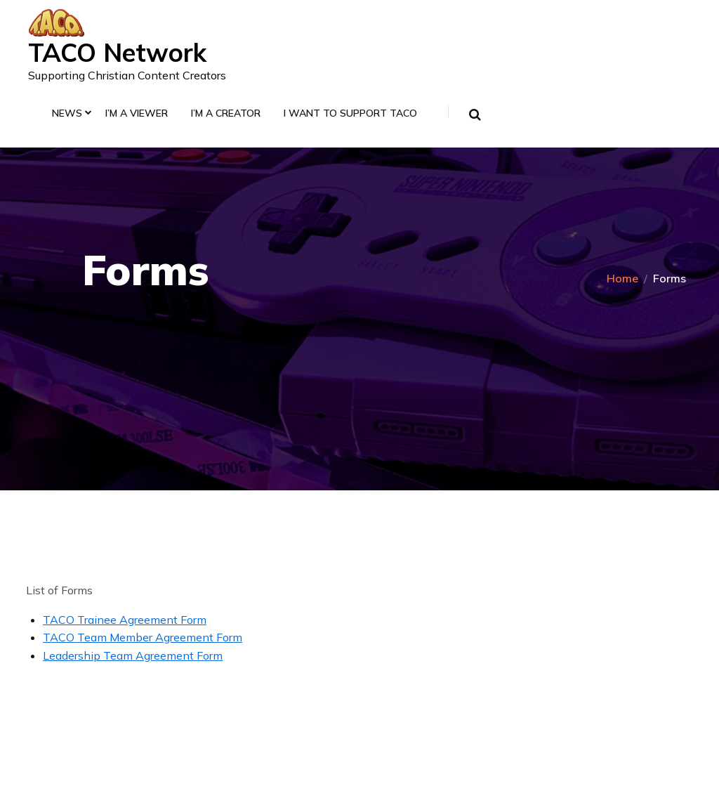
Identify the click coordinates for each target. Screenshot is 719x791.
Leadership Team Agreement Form (133, 655)
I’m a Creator (225, 113)
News (67, 113)
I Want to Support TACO (350, 113)
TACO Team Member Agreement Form (142, 637)
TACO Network (117, 52)
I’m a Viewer (136, 113)
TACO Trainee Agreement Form (124, 620)
